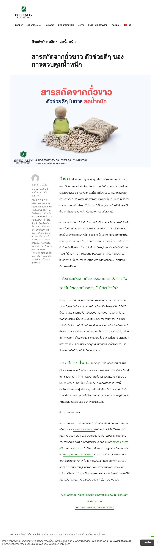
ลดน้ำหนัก (44, 189)
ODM (34, 200)
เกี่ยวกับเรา (32, 25)
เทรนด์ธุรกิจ (36, 236)
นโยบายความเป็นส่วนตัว (119, 541)
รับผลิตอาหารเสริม (39, 213)
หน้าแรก (19, 25)
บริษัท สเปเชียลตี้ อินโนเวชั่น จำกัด (25, 534)
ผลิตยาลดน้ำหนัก (39, 203)
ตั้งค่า (64, 544)
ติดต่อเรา (116, 25)
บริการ (81, 25)
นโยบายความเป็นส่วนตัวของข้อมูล (59, 534)
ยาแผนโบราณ (76, 448)
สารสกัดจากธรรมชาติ (84, 429)
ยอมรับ (147, 542)
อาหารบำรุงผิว (42, 229)
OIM (46, 200)
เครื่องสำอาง (114, 442)
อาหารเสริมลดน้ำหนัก (41, 233)
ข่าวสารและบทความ (98, 25)
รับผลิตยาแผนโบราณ (40, 210)
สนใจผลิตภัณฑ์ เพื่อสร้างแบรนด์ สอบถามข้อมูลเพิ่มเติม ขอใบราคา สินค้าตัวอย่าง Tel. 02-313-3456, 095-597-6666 (94, 501)
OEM (40, 200)
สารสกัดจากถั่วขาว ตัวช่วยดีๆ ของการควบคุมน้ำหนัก (77, 60)
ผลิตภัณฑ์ (49, 25)
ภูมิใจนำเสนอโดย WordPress (91, 534)
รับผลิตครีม (47, 206)
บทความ (35, 189)
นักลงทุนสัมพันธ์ (66, 25)
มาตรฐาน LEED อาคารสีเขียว (78, 455)
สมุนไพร (35, 192)
